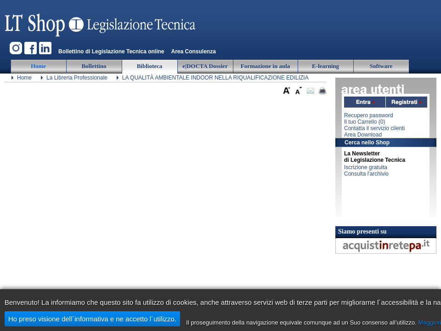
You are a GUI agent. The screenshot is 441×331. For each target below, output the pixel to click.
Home (24, 77)
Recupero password (368, 115)
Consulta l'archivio (366, 174)
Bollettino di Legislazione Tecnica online (111, 51)
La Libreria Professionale (76, 77)
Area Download (363, 134)
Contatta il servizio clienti (374, 128)
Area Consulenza (193, 51)
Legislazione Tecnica (101, 21)
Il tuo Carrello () (364, 122)
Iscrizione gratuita (365, 167)
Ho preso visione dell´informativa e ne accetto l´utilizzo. (92, 319)
